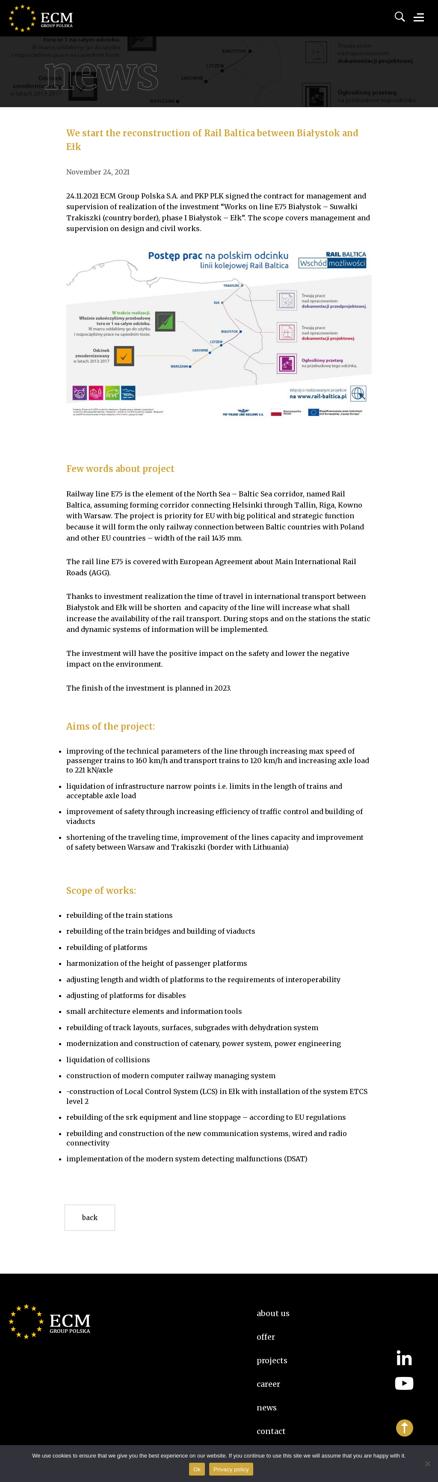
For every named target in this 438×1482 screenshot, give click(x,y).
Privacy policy (231, 1469)
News (267, 1408)
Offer (266, 1337)
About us (273, 1313)
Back (90, 1218)
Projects (272, 1360)
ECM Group (53, 25)
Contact (271, 1431)
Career (268, 1384)
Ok (197, 1469)
